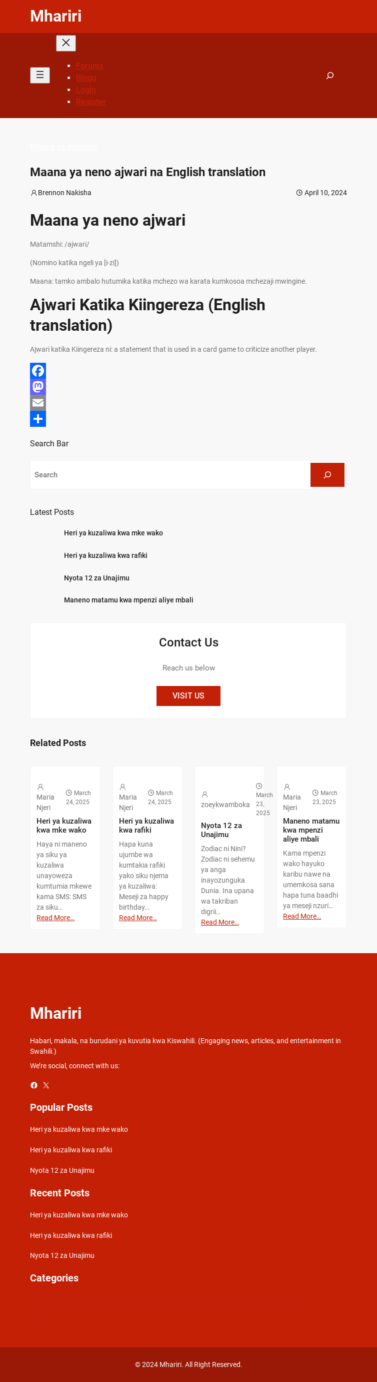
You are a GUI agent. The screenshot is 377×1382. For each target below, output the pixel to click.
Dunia (203, 771)
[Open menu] (40, 75)
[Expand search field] (330, 76)
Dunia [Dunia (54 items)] (165, 1301)
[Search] (327, 475)
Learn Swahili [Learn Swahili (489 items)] (296, 1301)
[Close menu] (66, 43)
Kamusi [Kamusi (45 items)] (260, 1301)
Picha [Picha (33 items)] (131, 1311)
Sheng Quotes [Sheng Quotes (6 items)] (212, 1311)
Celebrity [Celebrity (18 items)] (138, 1301)
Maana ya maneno (63, 147)
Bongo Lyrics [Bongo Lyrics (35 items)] (100, 1301)
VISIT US (188, 696)
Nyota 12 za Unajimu (97, 578)
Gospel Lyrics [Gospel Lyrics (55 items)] (223, 1301)
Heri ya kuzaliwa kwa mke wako (113, 533)
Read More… (55, 918)
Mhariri (56, 16)
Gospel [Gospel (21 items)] (188, 1301)
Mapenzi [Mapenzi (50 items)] (105, 1311)
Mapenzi (42, 771)
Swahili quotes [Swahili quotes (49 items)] (260, 1311)
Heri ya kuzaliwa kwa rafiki (106, 555)
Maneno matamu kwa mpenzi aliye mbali (129, 600)
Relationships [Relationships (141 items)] (165, 1311)
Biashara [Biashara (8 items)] (62, 1301)
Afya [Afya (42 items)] (37, 1301)
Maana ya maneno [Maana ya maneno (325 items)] (59, 1311)
